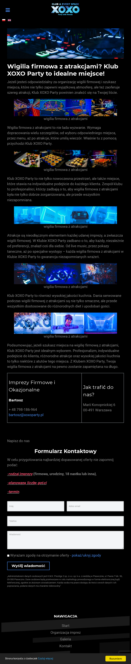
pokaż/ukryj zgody (86, 555)
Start (65, 626)
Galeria (65, 639)
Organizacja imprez (65, 632)
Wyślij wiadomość (28, 566)
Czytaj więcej (45, 659)
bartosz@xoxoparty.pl (26, 415)
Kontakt (65, 646)
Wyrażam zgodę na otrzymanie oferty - (54, 555)
